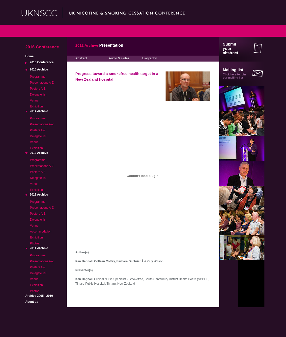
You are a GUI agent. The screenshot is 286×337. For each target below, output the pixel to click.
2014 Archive (39, 111)
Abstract (81, 58)
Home (29, 56)
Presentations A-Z (42, 82)
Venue (34, 100)
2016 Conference (42, 62)
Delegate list (38, 94)
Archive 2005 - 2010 (39, 296)
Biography (149, 58)
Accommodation (40, 231)
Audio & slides (119, 58)
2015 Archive (39, 69)
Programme (38, 76)
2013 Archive (39, 153)
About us (31, 301)
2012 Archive (39, 194)
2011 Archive (39, 248)
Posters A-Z (38, 88)
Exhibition (36, 106)
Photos (34, 243)
